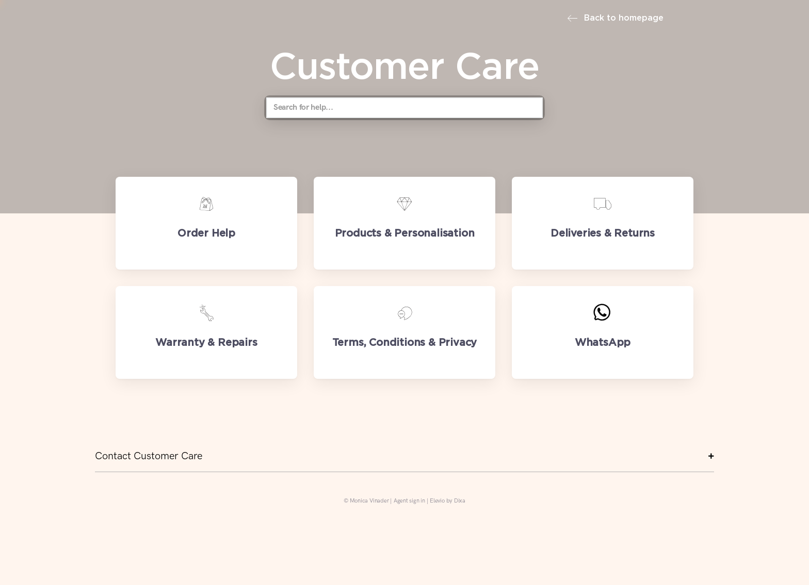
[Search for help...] (404, 107)
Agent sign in (409, 501)
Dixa (459, 501)
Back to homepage (616, 18)
